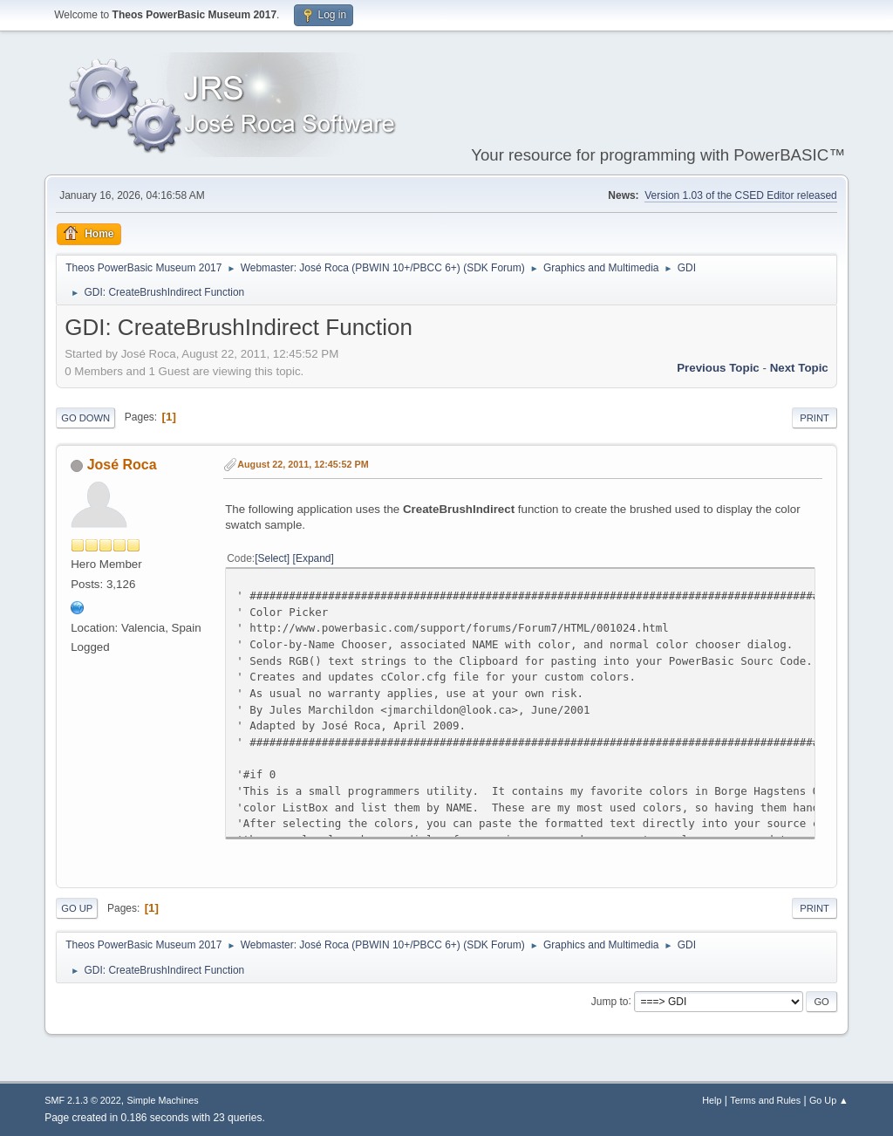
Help (711, 1100)
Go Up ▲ (829, 1100)
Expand (313, 558)
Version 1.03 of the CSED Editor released (740, 195)
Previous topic (718, 367)
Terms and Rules (765, 1100)
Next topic (799, 367)
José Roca (122, 464)
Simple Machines (163, 1100)
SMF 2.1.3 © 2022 (82, 1100)
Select (272, 558)
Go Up (76, 908)
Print (814, 418)
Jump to (610, 1001)
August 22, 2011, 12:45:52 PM (302, 464)
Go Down (85, 418)
